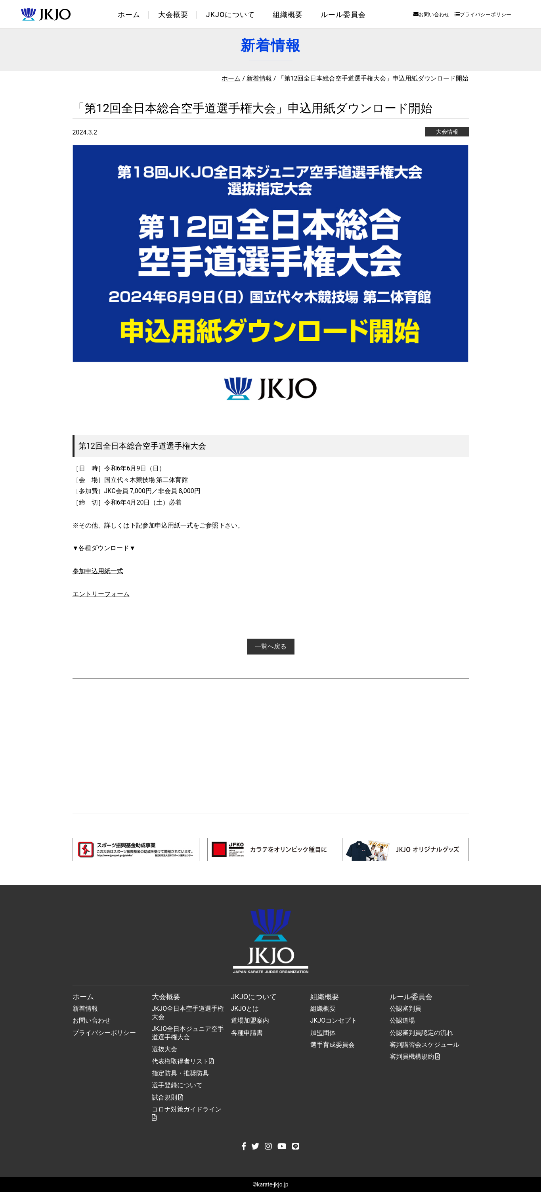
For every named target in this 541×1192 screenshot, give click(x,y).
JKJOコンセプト (333, 1020)
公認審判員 (405, 1008)
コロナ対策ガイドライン (187, 1113)
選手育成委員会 (332, 1044)
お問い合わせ (431, 14)
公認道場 (402, 1020)
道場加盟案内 (250, 1020)
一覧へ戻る (271, 646)
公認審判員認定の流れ (421, 1033)
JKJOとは (245, 1008)
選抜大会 (164, 1049)
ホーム (129, 14)
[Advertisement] (271, 746)
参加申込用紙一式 (98, 571)
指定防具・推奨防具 (180, 1073)
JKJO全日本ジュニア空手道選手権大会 (188, 1033)
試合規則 (168, 1097)
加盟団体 (323, 1033)
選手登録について (177, 1085)
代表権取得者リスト (183, 1061)
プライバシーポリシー (483, 14)
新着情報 (259, 78)
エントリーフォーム (101, 594)
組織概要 (323, 1008)
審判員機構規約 (415, 1056)
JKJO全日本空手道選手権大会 (188, 1013)
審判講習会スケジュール (424, 1044)
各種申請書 (247, 1033)
